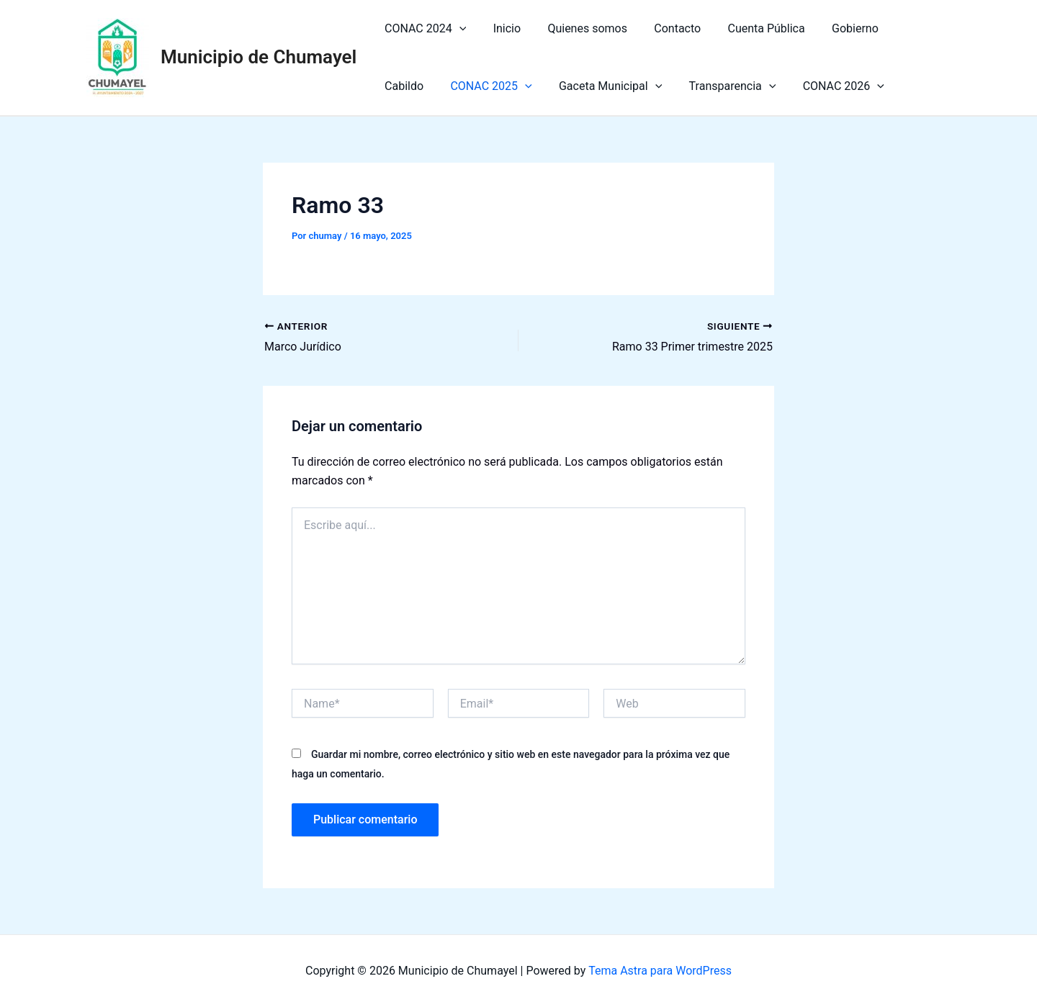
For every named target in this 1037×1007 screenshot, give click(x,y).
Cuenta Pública (749, 28)
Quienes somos (578, 28)
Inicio (501, 28)
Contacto (664, 28)
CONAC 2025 (423, 86)
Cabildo (900, 28)
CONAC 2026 (764, 86)
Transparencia (657, 86)
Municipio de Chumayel (258, 57)
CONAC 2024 (423, 29)
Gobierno (834, 28)
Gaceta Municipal (539, 86)
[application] (457, 29)
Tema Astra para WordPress (660, 970)
